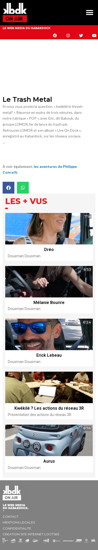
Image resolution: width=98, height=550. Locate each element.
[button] (89, 13)
